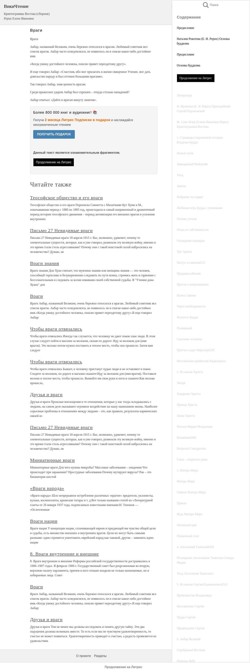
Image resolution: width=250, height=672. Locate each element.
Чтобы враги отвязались (56, 328)
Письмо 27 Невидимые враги (61, 230)
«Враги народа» (47, 488)
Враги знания (44, 263)
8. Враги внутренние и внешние (64, 553)
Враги (36, 296)
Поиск (210, 5)
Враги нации (43, 521)
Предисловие (185, 27)
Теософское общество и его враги (66, 197)
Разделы (100, 656)
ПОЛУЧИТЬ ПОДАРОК (54, 134)
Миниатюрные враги (52, 460)
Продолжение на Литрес (195, 78)
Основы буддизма (188, 65)
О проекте (83, 656)
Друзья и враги (46, 394)
